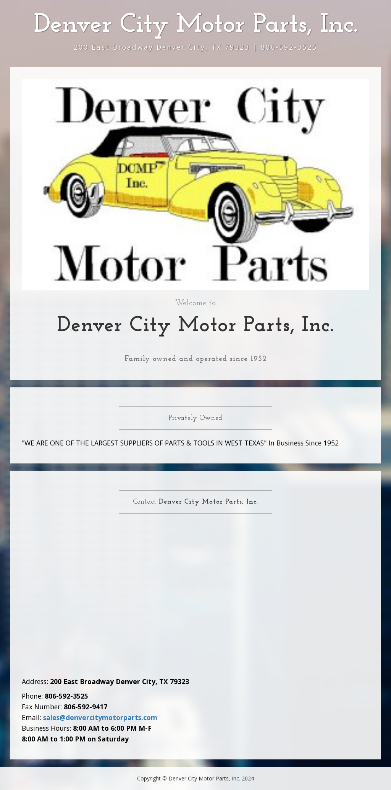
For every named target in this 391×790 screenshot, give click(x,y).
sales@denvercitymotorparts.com (100, 717)
